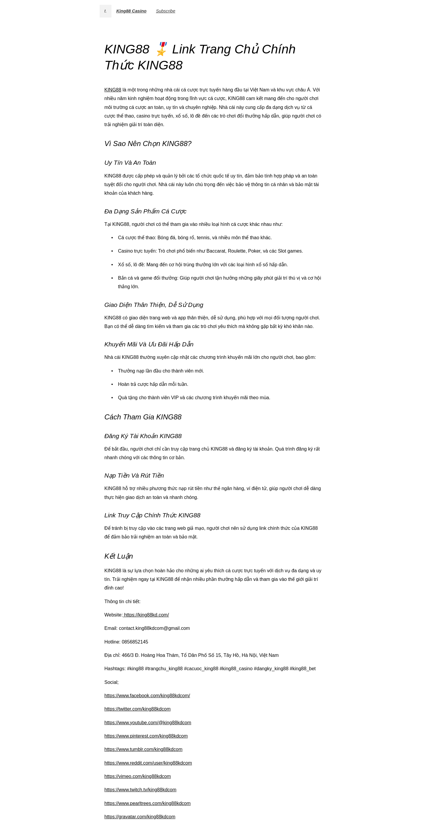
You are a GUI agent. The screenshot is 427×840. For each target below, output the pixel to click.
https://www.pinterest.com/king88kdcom (146, 735)
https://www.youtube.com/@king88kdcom (147, 722)
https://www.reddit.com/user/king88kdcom (148, 762)
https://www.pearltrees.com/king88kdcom (147, 803)
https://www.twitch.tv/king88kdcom (140, 789)
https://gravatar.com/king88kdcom (139, 816)
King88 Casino (131, 11)
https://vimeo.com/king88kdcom (137, 776)
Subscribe (165, 11)
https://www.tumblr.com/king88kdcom (143, 749)
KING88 (112, 89)
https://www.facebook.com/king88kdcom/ (147, 695)
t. (105, 11)
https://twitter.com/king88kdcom (137, 708)
